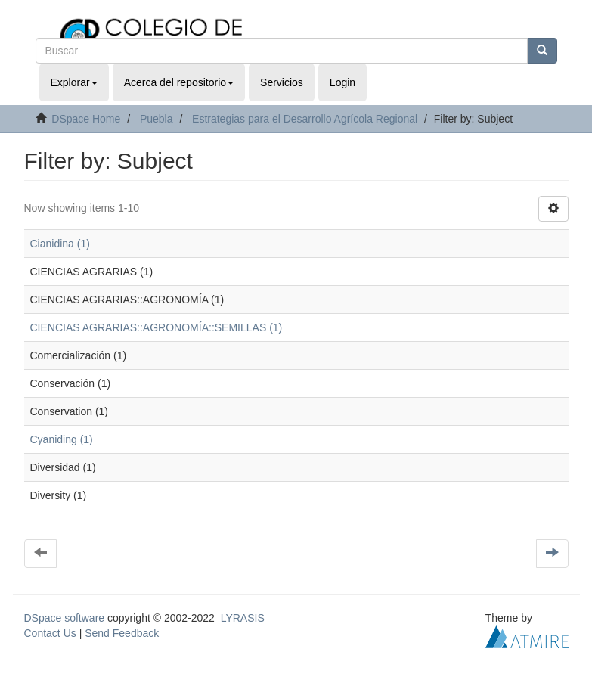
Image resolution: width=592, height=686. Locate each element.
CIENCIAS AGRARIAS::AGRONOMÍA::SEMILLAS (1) (156, 327)
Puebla (156, 119)
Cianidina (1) (60, 243)
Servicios (281, 82)
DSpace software (64, 618)
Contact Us (50, 633)
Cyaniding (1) (61, 439)
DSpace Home (85, 119)
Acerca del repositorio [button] (179, 82)
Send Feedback (122, 633)
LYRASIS (243, 618)
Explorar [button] (74, 82)
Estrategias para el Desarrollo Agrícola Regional (304, 119)
